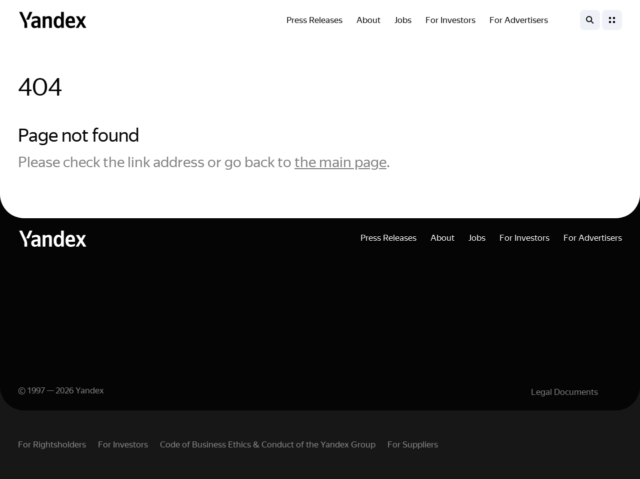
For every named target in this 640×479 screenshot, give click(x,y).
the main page (340, 162)
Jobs (403, 20)
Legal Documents (564, 392)
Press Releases (314, 20)
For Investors (451, 20)
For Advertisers (519, 20)
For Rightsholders (52, 444)
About (368, 20)
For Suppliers (413, 444)
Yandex (90, 390)
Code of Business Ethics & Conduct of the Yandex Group (268, 444)
